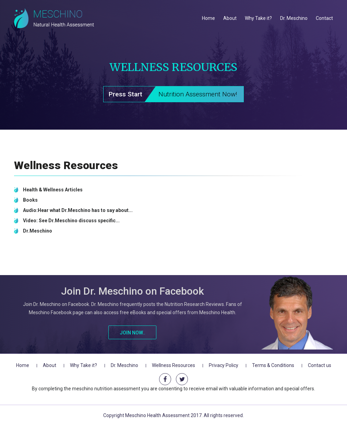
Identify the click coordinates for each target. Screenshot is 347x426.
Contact (324, 18)
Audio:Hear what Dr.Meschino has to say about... (78, 210)
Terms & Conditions (273, 365)
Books (30, 200)
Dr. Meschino (294, 18)
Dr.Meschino (37, 231)
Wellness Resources (173, 365)
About (230, 18)
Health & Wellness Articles (53, 189)
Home (208, 18)
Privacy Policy (223, 365)
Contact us (319, 365)
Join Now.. (132, 332)
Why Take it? (258, 18)
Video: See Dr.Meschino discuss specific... (71, 220)
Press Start (176, 94)
